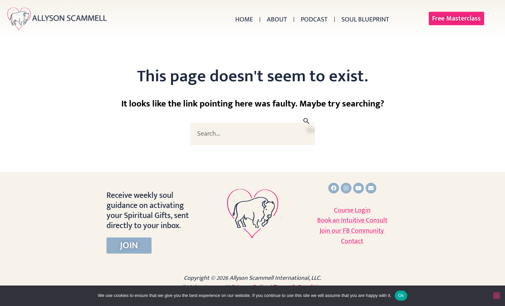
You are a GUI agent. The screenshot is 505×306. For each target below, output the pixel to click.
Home (244, 19)
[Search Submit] (306, 121)
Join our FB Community (352, 230)
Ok (401, 295)
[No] (496, 295)
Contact (352, 241)
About (277, 19)
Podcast (314, 19)
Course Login (352, 210)
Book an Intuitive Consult (352, 220)
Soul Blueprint (365, 19)
